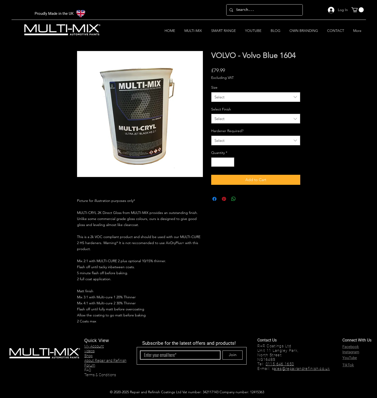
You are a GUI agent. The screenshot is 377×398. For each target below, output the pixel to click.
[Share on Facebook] (214, 199)
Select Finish (221, 109)
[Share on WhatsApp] (234, 199)
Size (214, 87)
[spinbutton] (222, 162)
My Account (94, 346)
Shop (88, 356)
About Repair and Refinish (105, 360)
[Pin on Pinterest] (224, 199)
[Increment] (230, 162)
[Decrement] (215, 162)
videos (89, 351)
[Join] (232, 355)
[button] (357, 9)
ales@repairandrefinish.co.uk (302, 368)
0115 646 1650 (280, 364)
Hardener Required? (227, 131)
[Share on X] (243, 199)
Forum (89, 365)
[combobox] (255, 97)
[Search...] (264, 10)
